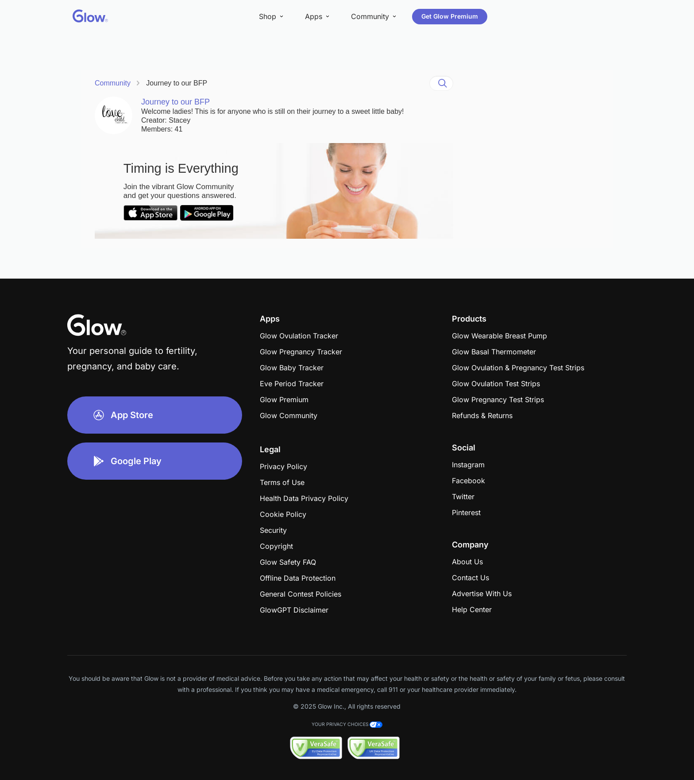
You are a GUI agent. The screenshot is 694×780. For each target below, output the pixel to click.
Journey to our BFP (176, 83)
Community (113, 83)
